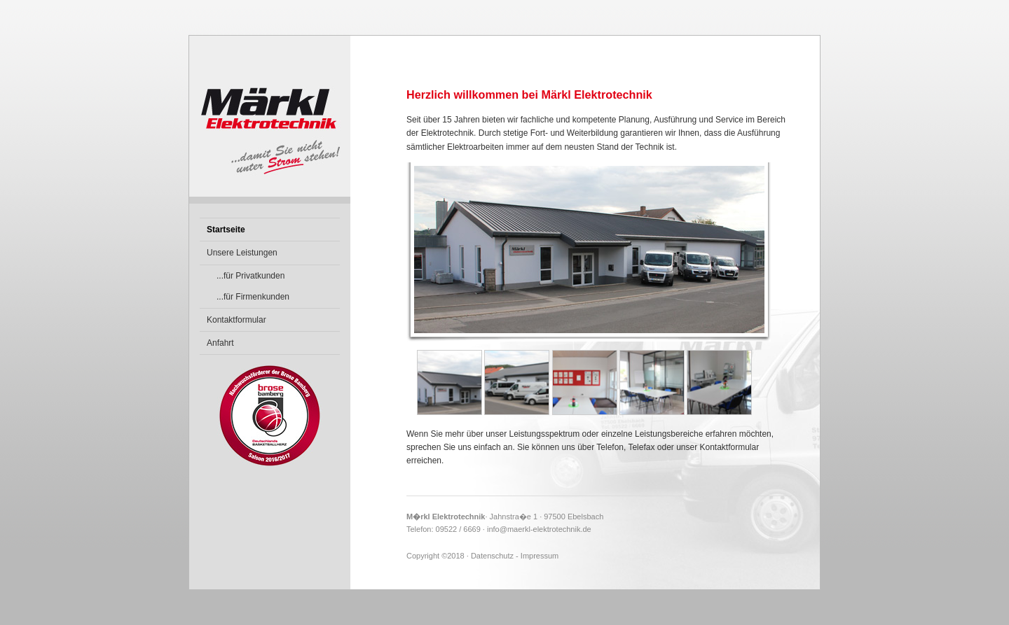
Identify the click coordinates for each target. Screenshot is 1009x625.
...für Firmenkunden (253, 297)
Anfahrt (220, 343)
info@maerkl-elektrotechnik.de (539, 529)
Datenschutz (492, 556)
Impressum (539, 556)
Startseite (226, 229)
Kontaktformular (236, 320)
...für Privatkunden (250, 276)
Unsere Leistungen (242, 253)
